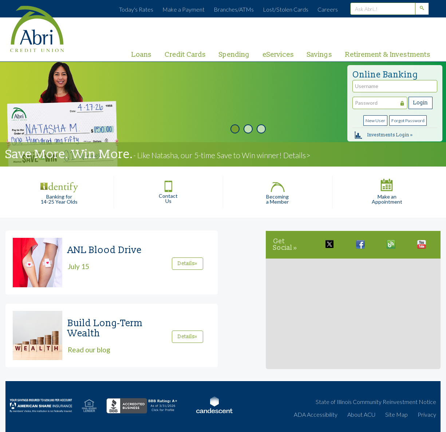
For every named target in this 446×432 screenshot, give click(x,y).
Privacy (427, 414)
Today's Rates (136, 9)
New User (375, 120)
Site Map (396, 414)
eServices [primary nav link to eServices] (278, 54)
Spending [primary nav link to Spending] (234, 54)
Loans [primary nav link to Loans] (141, 54)
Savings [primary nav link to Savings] (319, 54)
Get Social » (285, 244)
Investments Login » (384, 134)
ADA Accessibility (316, 414)
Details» (187, 263)
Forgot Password (408, 120)
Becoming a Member (278, 190)
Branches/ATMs (234, 9)
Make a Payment (183, 9)
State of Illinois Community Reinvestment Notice (376, 401)
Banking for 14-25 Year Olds (59, 190)
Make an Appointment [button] (387, 190)
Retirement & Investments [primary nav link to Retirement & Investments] (388, 54)
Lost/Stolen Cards (285, 9)
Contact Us (168, 190)
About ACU (361, 414)
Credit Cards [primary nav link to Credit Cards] (185, 54)
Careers (327, 9)
